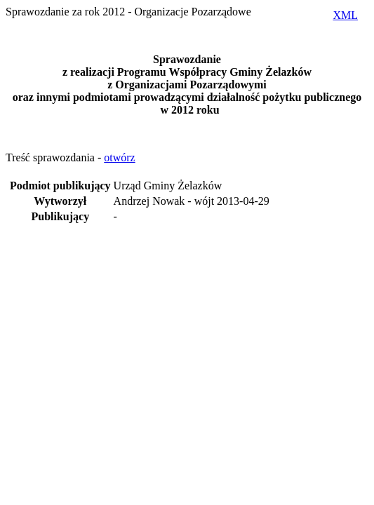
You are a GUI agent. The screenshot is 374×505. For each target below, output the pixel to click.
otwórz (119, 157)
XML (345, 15)
